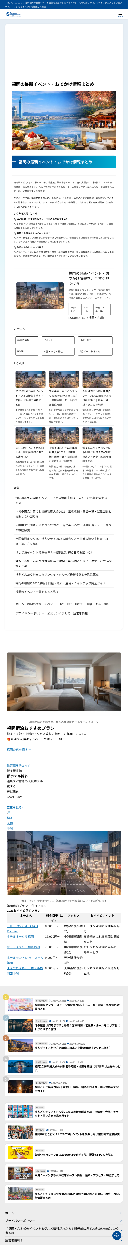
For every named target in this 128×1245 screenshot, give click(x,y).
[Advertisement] (64, 55)
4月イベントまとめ (90, 351)
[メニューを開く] (120, 14)
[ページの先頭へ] (116, 1235)
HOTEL (21, 351)
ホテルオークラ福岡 (20, 936)
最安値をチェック (19, 765)
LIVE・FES (85, 340)
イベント (86, 309)
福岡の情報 (23, 340)
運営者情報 (80, 613)
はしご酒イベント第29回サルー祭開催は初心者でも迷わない (30, 452)
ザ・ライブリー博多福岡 (23, 947)
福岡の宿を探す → (19, 749)
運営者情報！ (14, 1240)
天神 (10, 823)
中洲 (10, 828)
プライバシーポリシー (30, 613)
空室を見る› (15, 807)
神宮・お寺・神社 (100, 309)
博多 (10, 818)
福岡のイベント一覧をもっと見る (37, 591)
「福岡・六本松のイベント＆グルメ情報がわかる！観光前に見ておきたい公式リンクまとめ (60, 1230)
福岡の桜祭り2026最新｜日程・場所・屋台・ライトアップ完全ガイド (61, 583)
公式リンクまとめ (58, 613)
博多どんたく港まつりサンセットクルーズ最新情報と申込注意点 (57, 574)
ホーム (20, 604)
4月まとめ (73, 309)
